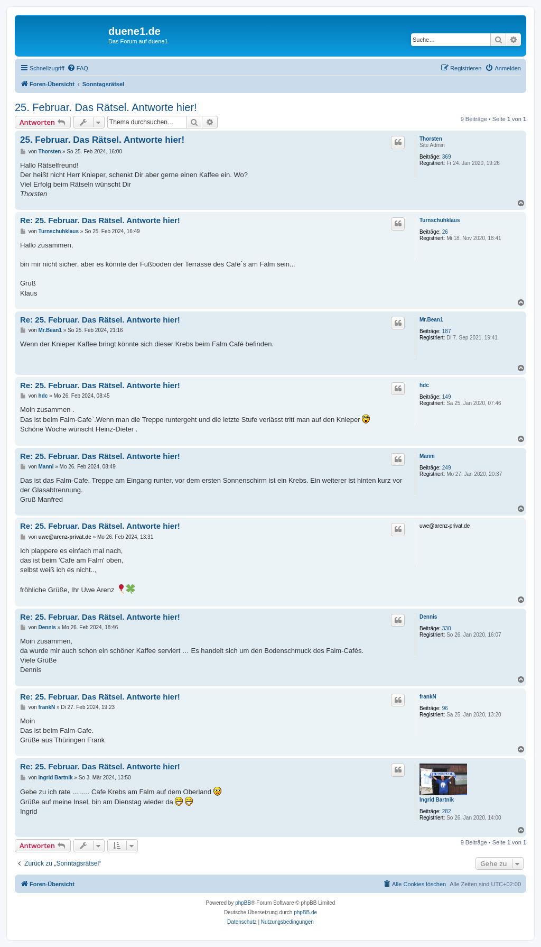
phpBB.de (305, 912)
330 (446, 628)
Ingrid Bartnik (436, 800)
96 (445, 708)
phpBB (243, 903)
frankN (427, 697)
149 (446, 397)
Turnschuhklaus (439, 220)
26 (445, 232)
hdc (424, 385)
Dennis (428, 617)
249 (446, 468)
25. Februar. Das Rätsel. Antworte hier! (106, 107)
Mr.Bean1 (431, 320)
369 (446, 157)
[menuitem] (77, 68)
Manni (427, 456)
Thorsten (430, 139)
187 (446, 331)
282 (446, 811)
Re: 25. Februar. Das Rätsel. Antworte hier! (100, 220)
